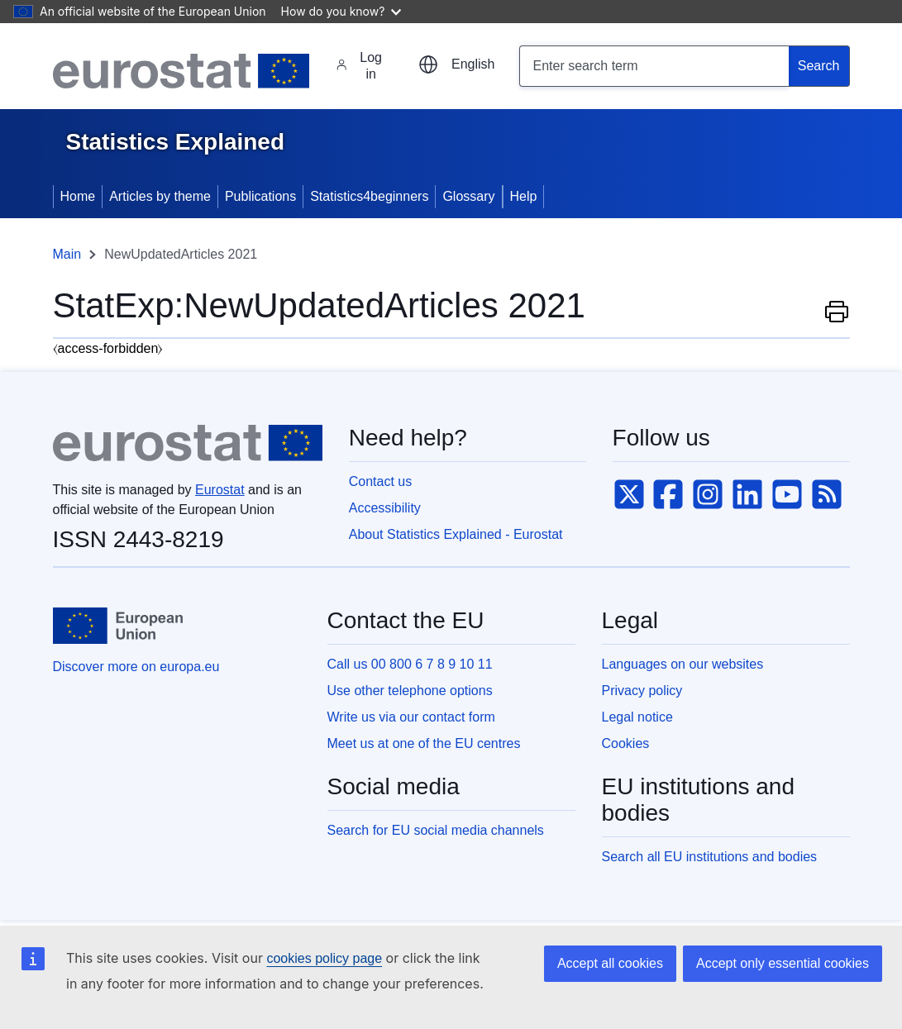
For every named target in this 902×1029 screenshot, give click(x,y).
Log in (359, 65)
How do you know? (341, 11)
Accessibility (385, 508)
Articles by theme (160, 196)
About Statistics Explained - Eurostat (456, 534)
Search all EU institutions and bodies (710, 857)
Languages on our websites (683, 664)
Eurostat (220, 490)
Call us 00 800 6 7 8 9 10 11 (410, 664)
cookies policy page (324, 958)
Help (523, 196)
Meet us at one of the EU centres (424, 743)
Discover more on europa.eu (136, 667)
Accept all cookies (610, 963)
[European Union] (118, 625)
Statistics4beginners (369, 196)
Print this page (836, 311)
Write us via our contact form (411, 717)
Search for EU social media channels (435, 830)
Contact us (380, 481)
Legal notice (637, 717)
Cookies (626, 743)
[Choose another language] (456, 64)
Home (78, 196)
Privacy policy (642, 691)
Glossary (468, 196)
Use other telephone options (410, 691)
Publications (260, 196)
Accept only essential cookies (782, 963)
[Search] (819, 66)
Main (67, 254)
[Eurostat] (181, 71)
